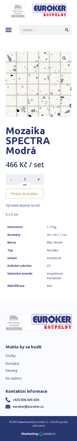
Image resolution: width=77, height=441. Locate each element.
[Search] (67, 30)
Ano (49, 286)
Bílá (49, 242)
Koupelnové (55, 273)
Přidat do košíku (24, 194)
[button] (8, 29)
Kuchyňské (54, 278)
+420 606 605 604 (26, 400)
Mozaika (52, 250)
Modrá (57, 242)
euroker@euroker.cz (28, 406)
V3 (48, 266)
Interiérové (54, 258)
